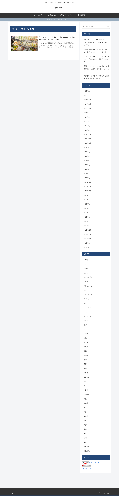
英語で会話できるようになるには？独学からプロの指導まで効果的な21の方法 (96, 59)
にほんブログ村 (91, 462)
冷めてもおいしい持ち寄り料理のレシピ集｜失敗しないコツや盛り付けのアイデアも (96, 42)
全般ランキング (86, 468)
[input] (96, 27)
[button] (108, 27)
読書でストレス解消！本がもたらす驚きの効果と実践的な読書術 (96, 77)
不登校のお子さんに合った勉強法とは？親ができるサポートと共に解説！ (96, 51)
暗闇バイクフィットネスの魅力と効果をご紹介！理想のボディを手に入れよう (96, 68)
